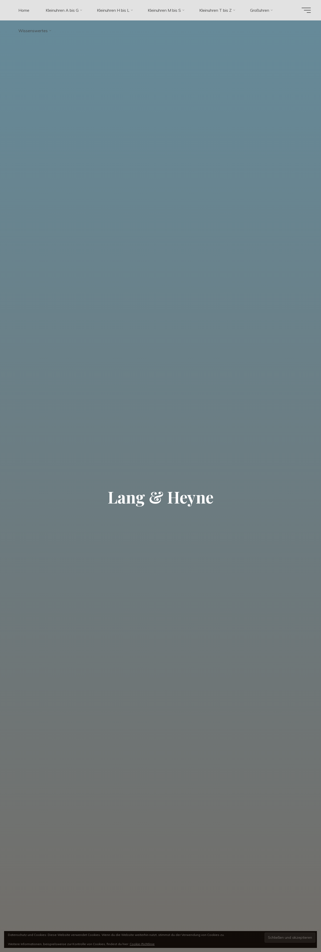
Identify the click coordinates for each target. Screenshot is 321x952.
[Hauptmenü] (306, 10)
